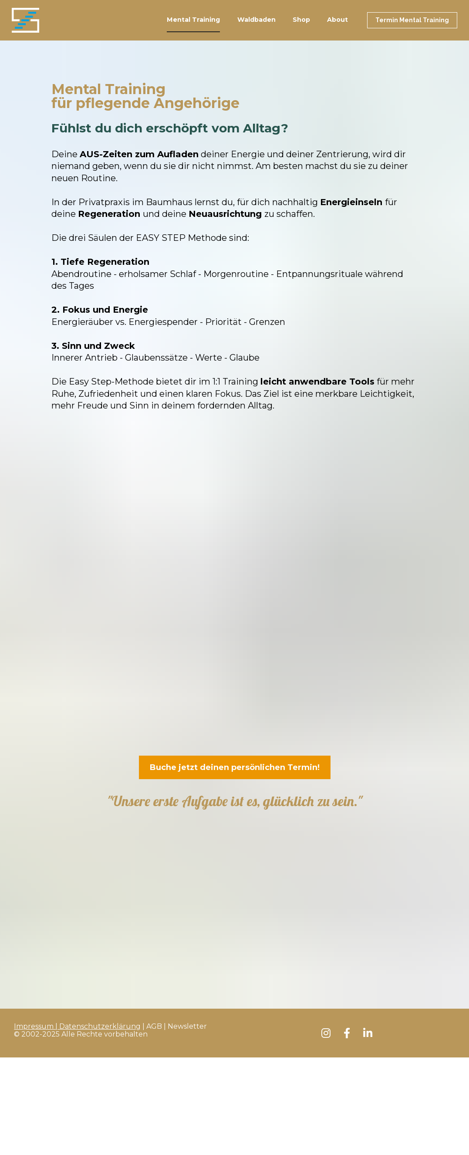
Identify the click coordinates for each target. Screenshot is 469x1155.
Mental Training (193, 30)
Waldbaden (256, 30)
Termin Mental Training (412, 29)
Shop (301, 30)
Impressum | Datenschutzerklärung (77, 860)
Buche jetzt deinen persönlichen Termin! (235, 786)
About (337, 30)
